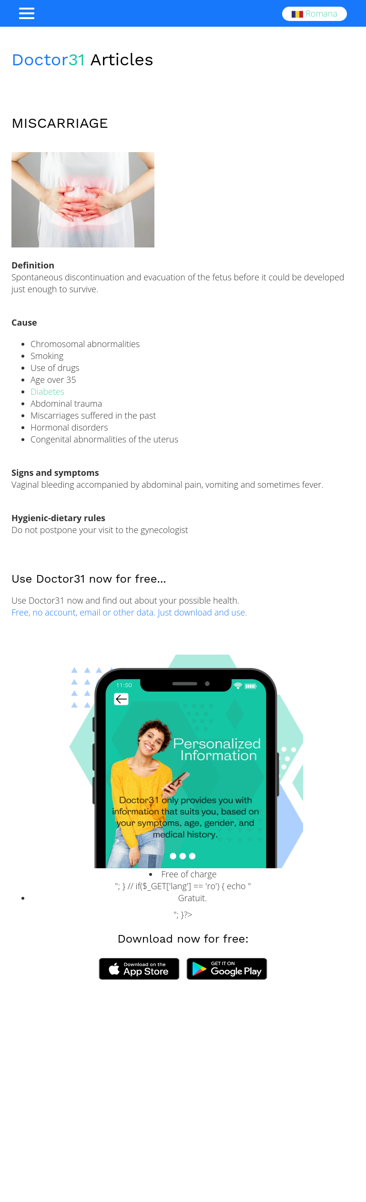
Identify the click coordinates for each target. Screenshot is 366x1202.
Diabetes (47, 391)
